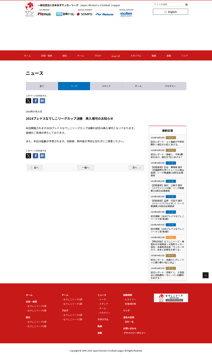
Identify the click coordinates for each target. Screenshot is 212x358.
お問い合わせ (129, 328)
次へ (134, 167)
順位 (65, 55)
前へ (36, 167)
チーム (80, 55)
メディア (103, 303)
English (172, 11)
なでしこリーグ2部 (37, 310)
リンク (184, 55)
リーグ (102, 299)
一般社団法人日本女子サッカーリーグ (79, 5)
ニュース (115, 55)
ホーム (27, 55)
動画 (154, 55)
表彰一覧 (129, 321)
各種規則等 (130, 303)
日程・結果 (46, 55)
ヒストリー (130, 299)
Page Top (206, 275)
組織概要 (127, 295)
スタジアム (135, 55)
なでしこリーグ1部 (37, 306)
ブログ (97, 55)
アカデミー (104, 312)
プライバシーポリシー (135, 332)
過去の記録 (128, 317)
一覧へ (85, 167)
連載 (169, 55)
